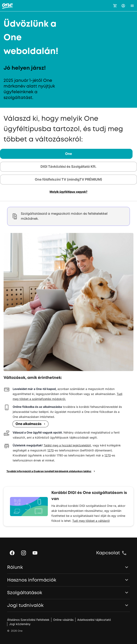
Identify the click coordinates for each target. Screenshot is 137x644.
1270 (50, 450)
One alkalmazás (31, 424)
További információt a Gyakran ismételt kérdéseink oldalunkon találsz (51, 471)
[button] (123, 5)
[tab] (68, 154)
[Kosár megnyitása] (115, 5)
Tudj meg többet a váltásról (91, 521)
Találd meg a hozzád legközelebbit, (68, 445)
